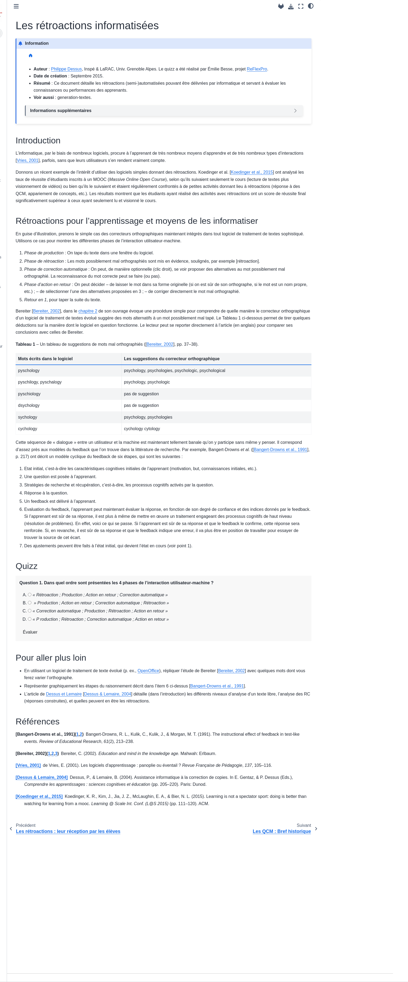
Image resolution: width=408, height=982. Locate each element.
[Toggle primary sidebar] (100, 6)
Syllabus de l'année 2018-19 (46, 370)
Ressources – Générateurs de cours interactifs (53, 290)
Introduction (336, 16)
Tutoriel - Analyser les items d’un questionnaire (50, 245)
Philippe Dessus (150, 69)
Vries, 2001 (188, 167)
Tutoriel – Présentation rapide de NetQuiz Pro (50, 334)
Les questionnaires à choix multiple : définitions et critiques (53, 183)
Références (334, 52)
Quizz (330, 37)
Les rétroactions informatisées (50, 163)
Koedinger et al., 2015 (127, 193)
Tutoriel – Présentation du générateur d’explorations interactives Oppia (54, 349)
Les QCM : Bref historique (44, 172)
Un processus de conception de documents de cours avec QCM (49, 222)
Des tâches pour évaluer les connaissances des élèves (46, 107)
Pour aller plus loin (340, 45)
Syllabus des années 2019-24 (47, 361)
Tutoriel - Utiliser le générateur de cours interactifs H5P (50, 319)
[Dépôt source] (281, 6)
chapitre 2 (171, 377)
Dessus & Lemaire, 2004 (191, 796)
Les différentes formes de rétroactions (44, 137)
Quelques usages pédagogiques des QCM (53, 260)
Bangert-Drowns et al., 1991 (244, 530)
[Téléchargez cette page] (291, 6)
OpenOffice (232, 765)
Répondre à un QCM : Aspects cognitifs (48, 198)
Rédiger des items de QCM (45, 234)
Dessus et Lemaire (147, 796)
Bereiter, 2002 (130, 377)
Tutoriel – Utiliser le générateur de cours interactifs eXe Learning (51, 305)
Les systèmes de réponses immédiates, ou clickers (45, 275)
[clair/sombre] (311, 5)
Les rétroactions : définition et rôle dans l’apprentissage (51, 122)
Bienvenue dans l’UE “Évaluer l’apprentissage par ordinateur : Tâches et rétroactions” (48, 53)
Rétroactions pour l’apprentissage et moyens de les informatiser (355, 27)
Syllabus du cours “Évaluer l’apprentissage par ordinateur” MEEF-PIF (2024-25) (48, 74)
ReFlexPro (166, 76)
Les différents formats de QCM (48, 210)
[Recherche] (53, 33)
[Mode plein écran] (301, 6)
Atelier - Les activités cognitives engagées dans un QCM (49, 92)
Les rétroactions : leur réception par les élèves (52, 151)
